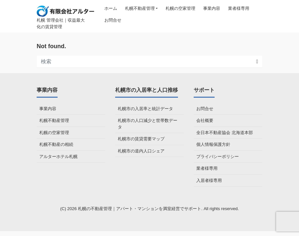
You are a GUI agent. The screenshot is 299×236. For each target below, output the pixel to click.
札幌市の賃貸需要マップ (141, 138)
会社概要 (204, 120)
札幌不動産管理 (140, 8)
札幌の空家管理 (180, 8)
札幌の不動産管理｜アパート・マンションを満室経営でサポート (139, 208)
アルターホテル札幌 (58, 156)
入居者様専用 (209, 180)
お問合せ (112, 20)
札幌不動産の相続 (56, 144)
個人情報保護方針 (213, 144)
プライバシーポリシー (217, 156)
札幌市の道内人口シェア (141, 150)
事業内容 (211, 8)
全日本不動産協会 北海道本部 (224, 132)
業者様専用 (238, 8)
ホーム (110, 8)
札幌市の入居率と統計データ (145, 108)
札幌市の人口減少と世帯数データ (147, 123)
